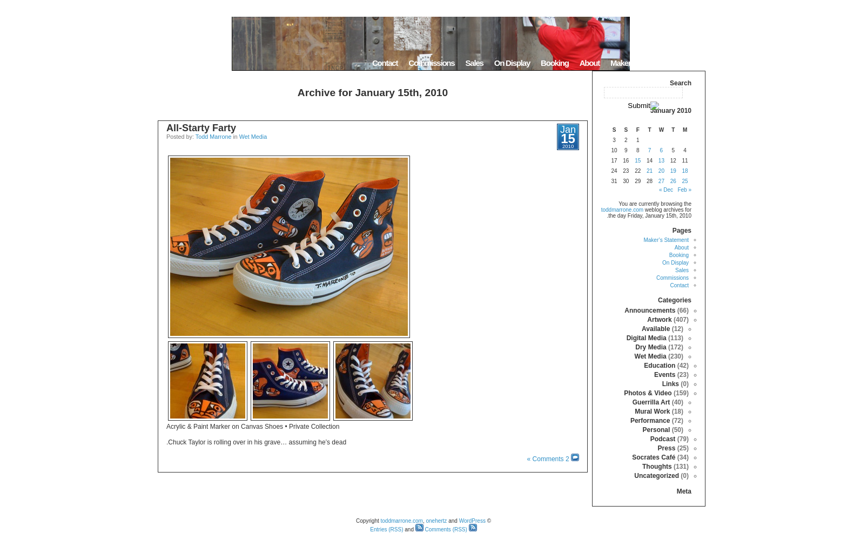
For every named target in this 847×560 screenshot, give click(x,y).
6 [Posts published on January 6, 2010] (661, 150)
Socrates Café (653, 457)
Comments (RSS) (441, 529)
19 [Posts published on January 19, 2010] (673, 171)
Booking (555, 63)
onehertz (436, 521)
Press (667, 448)
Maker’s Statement (640, 63)
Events (664, 375)
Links (670, 384)
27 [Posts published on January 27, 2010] (661, 181)
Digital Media (647, 338)
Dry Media (650, 347)
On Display (512, 63)
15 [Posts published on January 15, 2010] (638, 161)
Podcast (663, 439)
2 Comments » (548, 459)
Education (659, 365)
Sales (474, 63)
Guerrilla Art (651, 402)
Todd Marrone (214, 136)
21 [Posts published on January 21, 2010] (650, 171)
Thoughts (657, 466)
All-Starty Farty (201, 128)
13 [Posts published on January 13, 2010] (661, 161)
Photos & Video (647, 393)
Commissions (431, 63)
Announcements (649, 310)
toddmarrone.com (622, 210)
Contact (385, 63)
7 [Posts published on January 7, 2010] (649, 150)
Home (692, 63)
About (590, 63)
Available (656, 329)
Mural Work (652, 411)
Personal (656, 430)
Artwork (659, 319)
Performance (650, 420)
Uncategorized (656, 476)
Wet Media (253, 136)
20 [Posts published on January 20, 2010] (661, 171)
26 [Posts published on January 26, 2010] (673, 181)
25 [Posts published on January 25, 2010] (685, 181)
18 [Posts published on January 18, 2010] (685, 171)
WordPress (472, 521)
